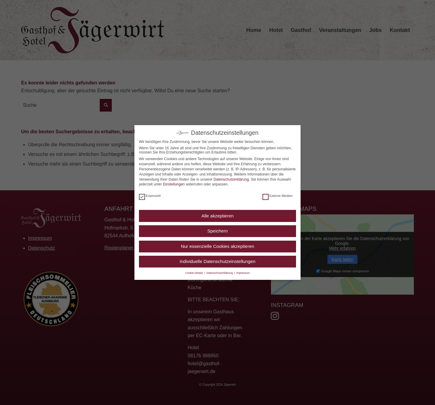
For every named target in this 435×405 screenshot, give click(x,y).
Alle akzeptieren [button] (217, 215)
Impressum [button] (243, 272)
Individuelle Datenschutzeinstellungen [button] (217, 261)
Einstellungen (174, 184)
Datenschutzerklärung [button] (220, 272)
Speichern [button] (217, 230)
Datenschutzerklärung (231, 179)
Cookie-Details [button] (194, 272)
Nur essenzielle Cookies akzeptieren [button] (217, 246)
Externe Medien (277, 196)
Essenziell (150, 196)
